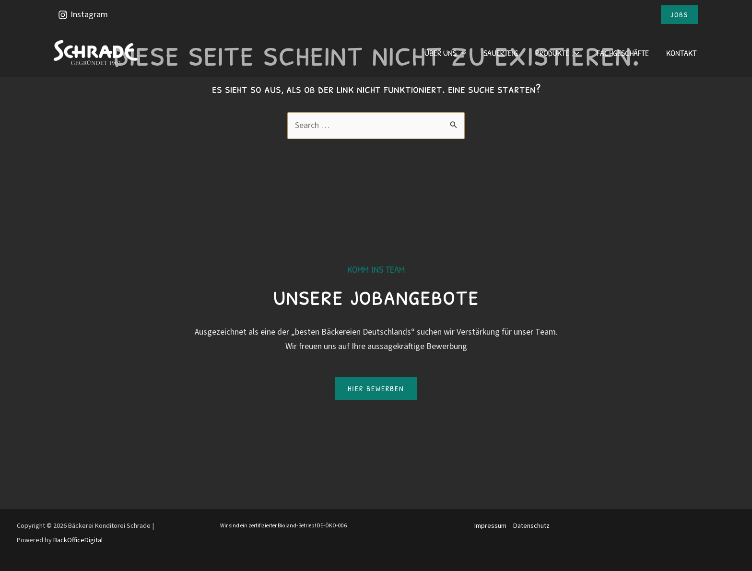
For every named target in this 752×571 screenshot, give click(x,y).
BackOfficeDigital (78, 540)
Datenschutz (531, 526)
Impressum (490, 526)
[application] (462, 53)
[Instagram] (82, 15)
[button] (679, 14)
